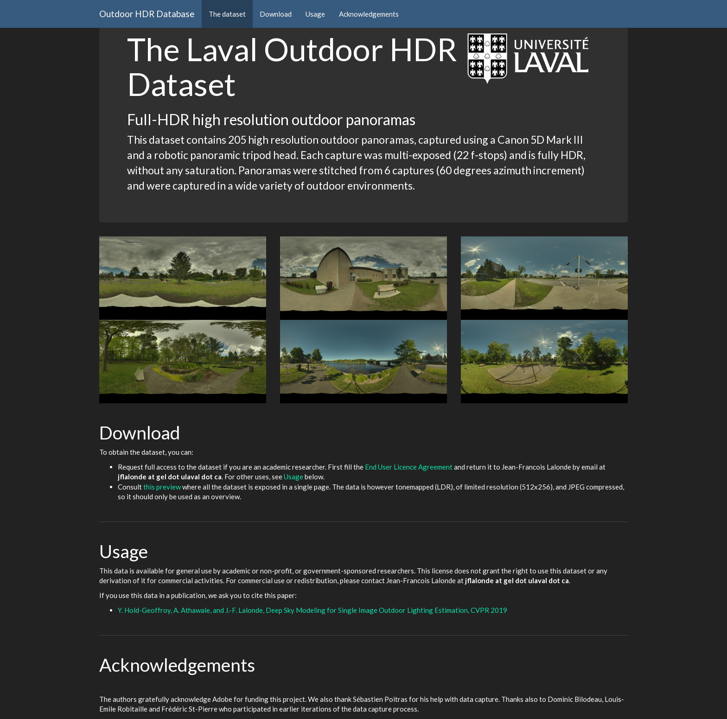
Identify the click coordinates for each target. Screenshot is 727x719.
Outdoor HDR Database (147, 13)
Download (276, 14)
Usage (315, 14)
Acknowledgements (369, 14)
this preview (162, 487)
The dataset (227, 14)
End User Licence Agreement (409, 467)
